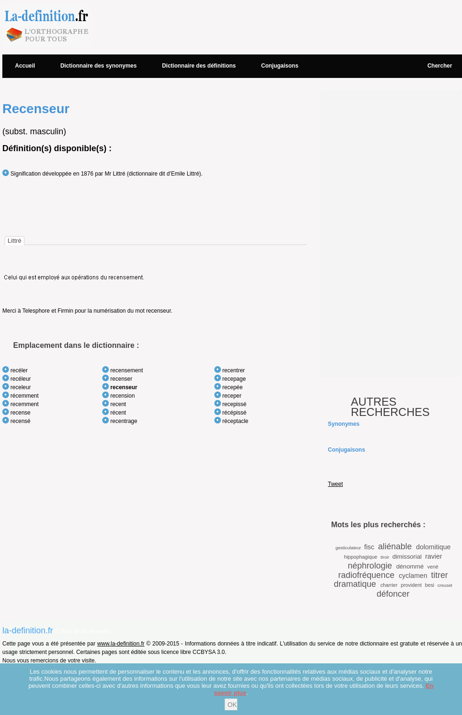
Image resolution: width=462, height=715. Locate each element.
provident (411, 585)
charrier (389, 585)
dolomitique (433, 547)
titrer (439, 575)
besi (429, 585)
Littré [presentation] (14, 240)
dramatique (355, 584)
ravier (433, 556)
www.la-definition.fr (120, 643)
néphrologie (370, 565)
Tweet (335, 484)
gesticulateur (348, 547)
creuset (445, 585)
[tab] (14, 240)
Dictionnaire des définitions (198, 65)
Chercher (439, 65)
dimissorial (407, 556)
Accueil (25, 65)
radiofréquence (366, 575)
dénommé (410, 566)
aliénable (395, 546)
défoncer (393, 594)
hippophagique (360, 557)
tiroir (384, 557)
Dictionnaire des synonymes (99, 65)
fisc (369, 547)
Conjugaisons (279, 65)
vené (432, 566)
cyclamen (413, 575)
